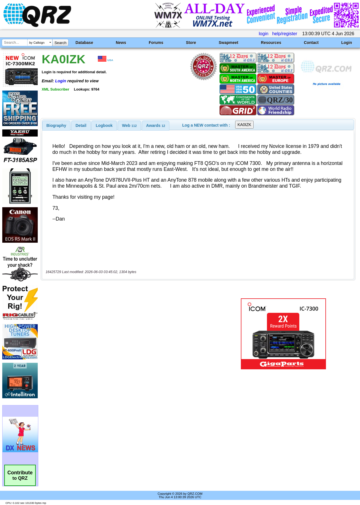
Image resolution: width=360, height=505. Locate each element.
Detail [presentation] (80, 125)
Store (191, 42)
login (263, 33)
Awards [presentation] (155, 125)
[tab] (56, 125)
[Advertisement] (130, 334)
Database (84, 42)
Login (346, 42)
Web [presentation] (129, 125)
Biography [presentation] (56, 125)
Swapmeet (228, 42)
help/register (284, 33)
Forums (156, 42)
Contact (311, 42)
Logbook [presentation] (104, 125)
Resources (271, 42)
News (121, 42)
